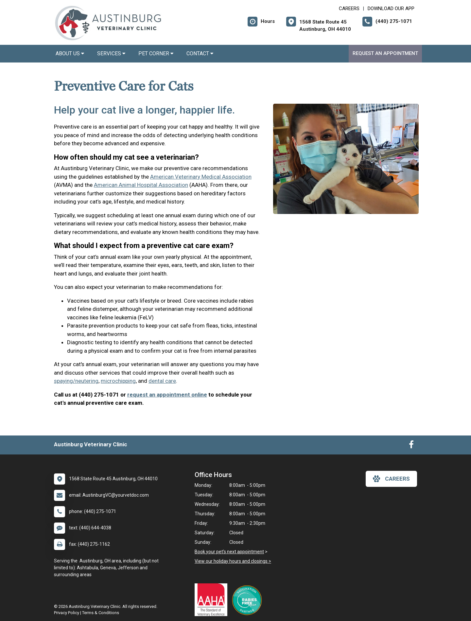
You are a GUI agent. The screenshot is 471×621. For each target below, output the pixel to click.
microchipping (118, 381)
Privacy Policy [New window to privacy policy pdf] (66, 612)
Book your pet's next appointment (229, 551)
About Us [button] (70, 53)
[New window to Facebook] (411, 446)
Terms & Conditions (100, 612)
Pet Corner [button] (155, 53)
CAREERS (349, 8)
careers (391, 478)
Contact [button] (199, 53)
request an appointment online (167, 394)
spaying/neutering (76, 381)
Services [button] (111, 53)
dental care (162, 381)
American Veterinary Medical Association (201, 176)
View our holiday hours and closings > (233, 561)
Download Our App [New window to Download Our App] (391, 8)
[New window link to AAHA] (213, 599)
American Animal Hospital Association (141, 185)
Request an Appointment (385, 53)
